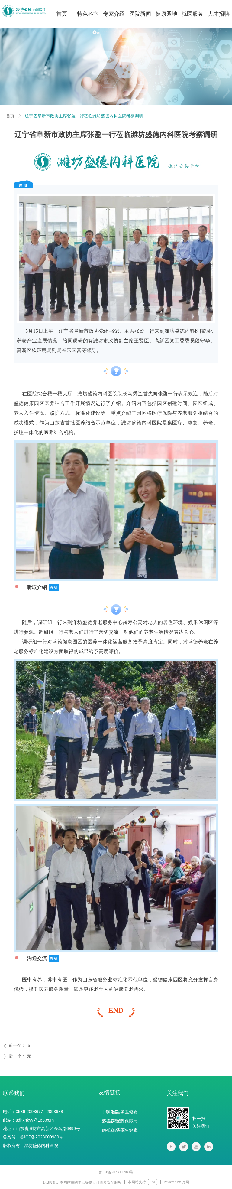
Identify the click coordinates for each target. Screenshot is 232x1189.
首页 (10, 116)
